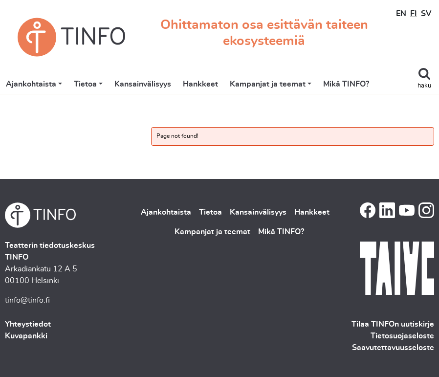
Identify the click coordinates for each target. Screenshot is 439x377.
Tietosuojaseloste (402, 336)
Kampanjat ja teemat (268, 84)
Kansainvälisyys (142, 84)
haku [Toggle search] (424, 86)
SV (426, 14)
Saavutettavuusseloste (393, 348)
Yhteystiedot (28, 324)
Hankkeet (200, 84)
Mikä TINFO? (346, 84)
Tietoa (85, 84)
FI (413, 14)
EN (401, 14)
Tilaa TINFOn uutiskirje (392, 324)
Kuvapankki (26, 336)
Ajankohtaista (31, 84)
